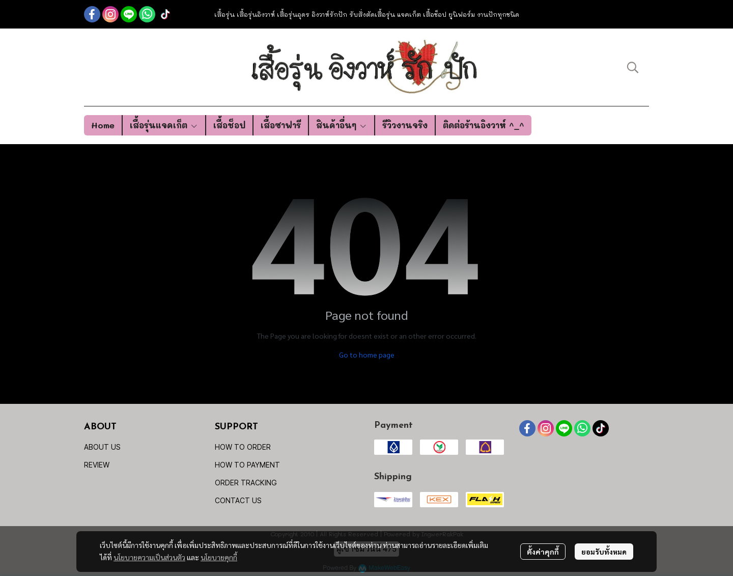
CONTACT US (238, 500)
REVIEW (96, 464)
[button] (632, 67)
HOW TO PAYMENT (247, 464)
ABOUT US (102, 447)
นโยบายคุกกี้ (219, 557)
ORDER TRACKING (246, 482)
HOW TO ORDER (243, 447)
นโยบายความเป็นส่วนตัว (149, 557)
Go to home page (366, 354)
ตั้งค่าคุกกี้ (543, 551)
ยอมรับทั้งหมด (604, 551)
